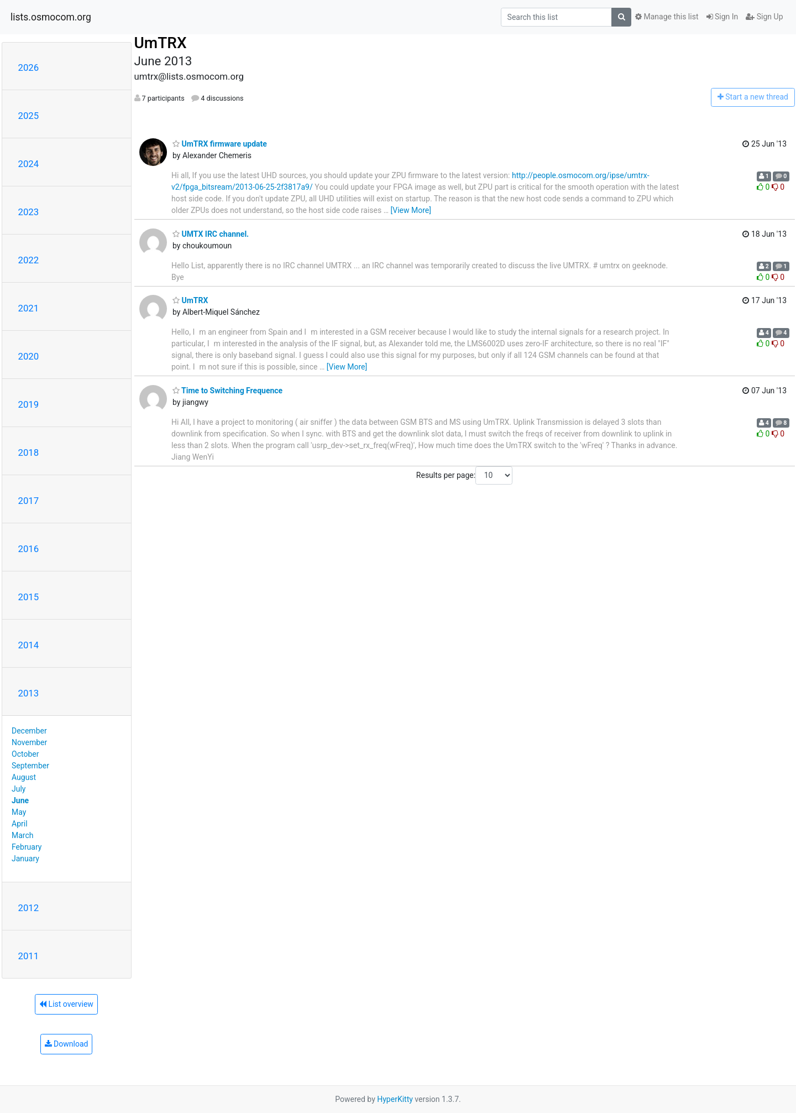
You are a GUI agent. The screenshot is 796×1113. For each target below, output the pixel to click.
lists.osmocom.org (51, 17)
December (29, 730)
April (20, 823)
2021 (28, 308)
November (29, 742)
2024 (28, 163)
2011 (28, 955)
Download (66, 1043)
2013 (28, 693)
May (19, 812)
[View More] (411, 210)
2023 (28, 211)
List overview (66, 1004)
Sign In (722, 16)
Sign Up (764, 16)
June (20, 800)
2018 (28, 452)
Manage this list (666, 16)
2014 (28, 645)
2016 (28, 548)
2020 (28, 356)
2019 (28, 404)
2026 (28, 67)
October (25, 754)
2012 (28, 907)
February (26, 846)
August (24, 777)
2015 (28, 596)
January (25, 858)
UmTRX (160, 43)
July (18, 788)
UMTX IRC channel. (210, 234)
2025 (28, 115)
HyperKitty (395, 1099)
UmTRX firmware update (219, 143)
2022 (28, 260)
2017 (28, 500)
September (30, 765)
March (23, 835)
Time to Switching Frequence (227, 390)
